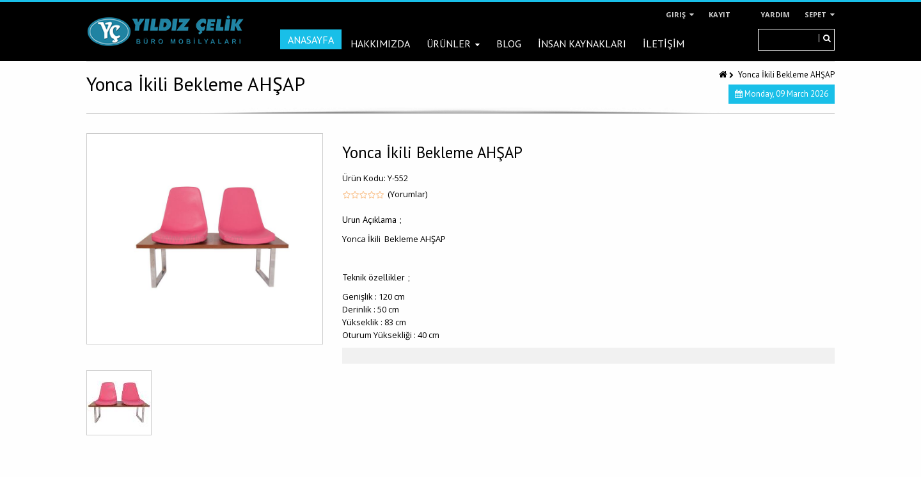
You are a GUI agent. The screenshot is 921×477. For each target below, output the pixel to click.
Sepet (820, 14)
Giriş (680, 14)
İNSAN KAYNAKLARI (582, 43)
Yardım (775, 14)
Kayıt (719, 14)
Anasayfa (311, 39)
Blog (508, 43)
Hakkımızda (380, 43)
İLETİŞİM (663, 43)
